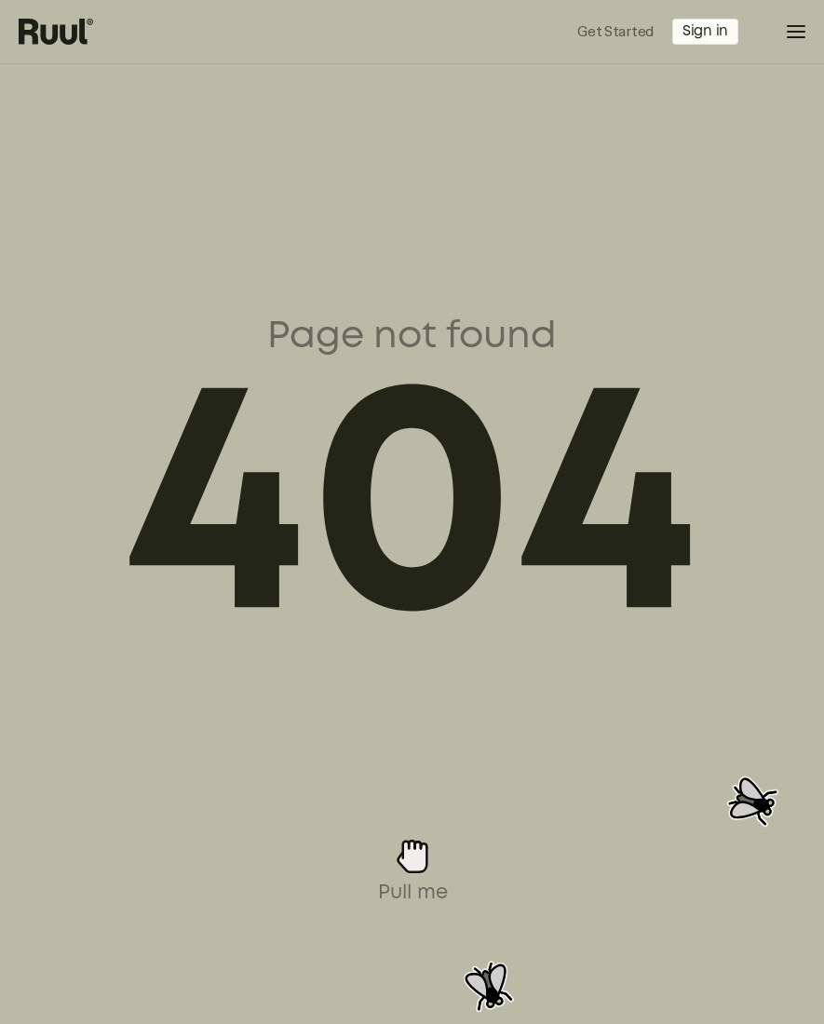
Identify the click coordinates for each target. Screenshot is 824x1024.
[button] (783, 31)
